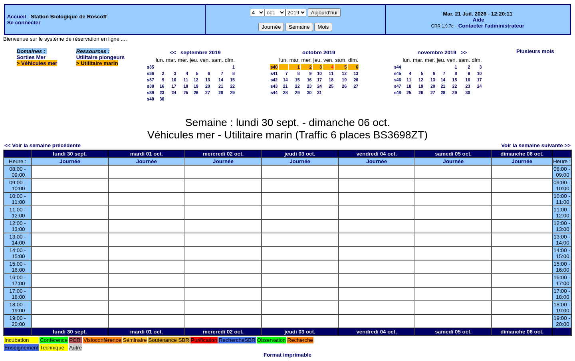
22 (232, 86)
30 (162, 99)
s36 (150, 73)
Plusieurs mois (535, 51)
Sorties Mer (31, 57)
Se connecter (24, 23)
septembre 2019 (200, 52)
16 (162, 86)
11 (185, 79)
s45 (397, 73)
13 (207, 79)
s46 (397, 79)
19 (196, 86)
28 (220, 92)
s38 (150, 86)
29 (232, 92)
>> (464, 52)
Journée (69, 161)
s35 (150, 67)
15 (232, 79)
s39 (150, 92)
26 (196, 92)
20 (207, 86)
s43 (274, 86)
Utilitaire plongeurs (100, 57)
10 (173, 79)
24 (173, 92)
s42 (274, 79)
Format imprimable (287, 355)
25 (185, 92)
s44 (274, 92)
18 (185, 86)
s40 (150, 99)
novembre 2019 (437, 52)
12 (196, 79)
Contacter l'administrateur (491, 26)
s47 (397, 86)
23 (162, 92)
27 (207, 92)
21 (220, 86)
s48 (397, 92)
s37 (150, 79)
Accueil (16, 17)
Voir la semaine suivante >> (536, 145)
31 (319, 92)
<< (173, 52)
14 (220, 79)
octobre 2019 (318, 52)
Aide (478, 20)
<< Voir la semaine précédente (42, 145)
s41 (274, 73)
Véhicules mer (39, 63)
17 (173, 86)
